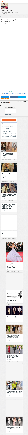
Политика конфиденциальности (7, 140)
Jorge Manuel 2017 (5, 128)
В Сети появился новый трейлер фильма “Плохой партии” (8, 131)
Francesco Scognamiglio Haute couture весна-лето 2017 (13, 16)
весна (12, 93)
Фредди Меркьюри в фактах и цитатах (9, 133)
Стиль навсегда (6, 10)
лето (16, 93)
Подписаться (9, 119)
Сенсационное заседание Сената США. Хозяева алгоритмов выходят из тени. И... (9, 136)
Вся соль (1, 15)
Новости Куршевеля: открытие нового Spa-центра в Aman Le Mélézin (9, 126)
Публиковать (8, 114)
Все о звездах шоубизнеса (6, 212)
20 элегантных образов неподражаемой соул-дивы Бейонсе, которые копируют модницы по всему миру (8, 175)
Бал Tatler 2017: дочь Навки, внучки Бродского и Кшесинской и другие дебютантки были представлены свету (8, 206)
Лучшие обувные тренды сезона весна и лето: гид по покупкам (8, 154)
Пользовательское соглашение (7, 140)
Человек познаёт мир (5, 181)
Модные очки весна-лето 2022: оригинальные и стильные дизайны (9, 195)
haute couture (6, 93)
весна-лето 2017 (22, 93)
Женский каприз (4, 200)
